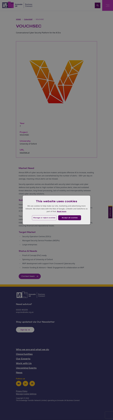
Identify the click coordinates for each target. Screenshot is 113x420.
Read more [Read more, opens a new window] (61, 211)
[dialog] (56, 210)
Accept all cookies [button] (70, 218)
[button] (44, 218)
